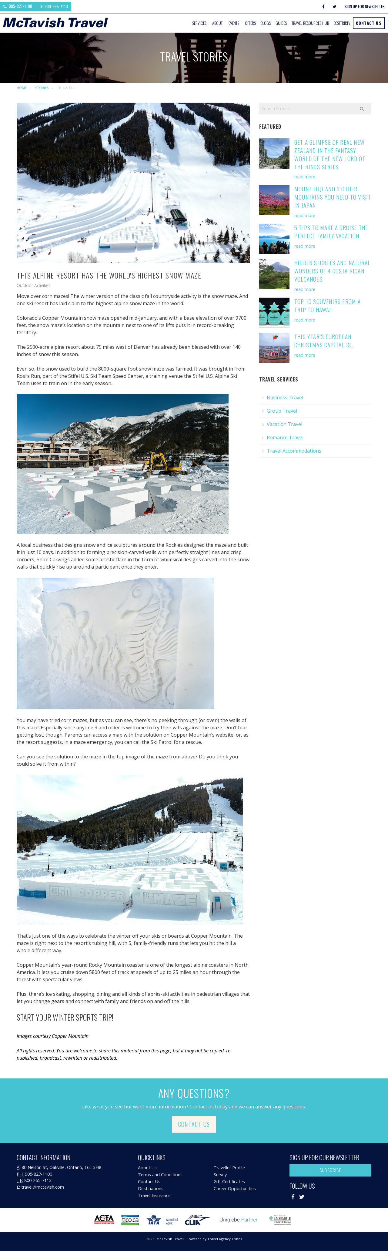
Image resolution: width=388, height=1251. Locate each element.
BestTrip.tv (342, 23)
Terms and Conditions (160, 1174)
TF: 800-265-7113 (53, 6)
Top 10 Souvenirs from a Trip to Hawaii (327, 305)
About (217, 23)
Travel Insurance (154, 1195)
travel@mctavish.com (42, 1187)
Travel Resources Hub (310, 23)
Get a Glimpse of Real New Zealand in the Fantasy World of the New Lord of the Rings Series (329, 154)
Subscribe (330, 1170)
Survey (220, 1174)
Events (234, 23)
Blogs (266, 23)
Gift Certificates (229, 1181)
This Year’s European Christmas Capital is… (324, 340)
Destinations (150, 1188)
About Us (147, 1167)
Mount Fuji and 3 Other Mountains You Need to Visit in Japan (332, 197)
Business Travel (285, 397)
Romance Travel (285, 437)
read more (304, 177)
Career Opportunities (235, 1188)
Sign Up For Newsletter (365, 6)
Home (22, 87)
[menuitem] (200, 23)
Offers (250, 23)
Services (199, 23)
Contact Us (369, 23)
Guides (281, 23)
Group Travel (282, 411)
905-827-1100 (17, 6)
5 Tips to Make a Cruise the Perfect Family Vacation (331, 231)
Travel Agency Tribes (224, 1238)
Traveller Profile (229, 1167)
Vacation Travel (284, 424)
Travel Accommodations (294, 450)
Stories (41, 87)
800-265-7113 (38, 1180)
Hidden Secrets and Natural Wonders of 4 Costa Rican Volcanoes (332, 270)
